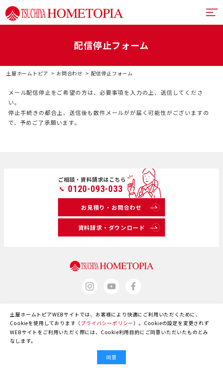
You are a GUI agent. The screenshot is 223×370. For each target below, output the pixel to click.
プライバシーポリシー (107, 322)
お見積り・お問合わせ (120, 207)
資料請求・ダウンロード (119, 227)
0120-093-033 (95, 189)
